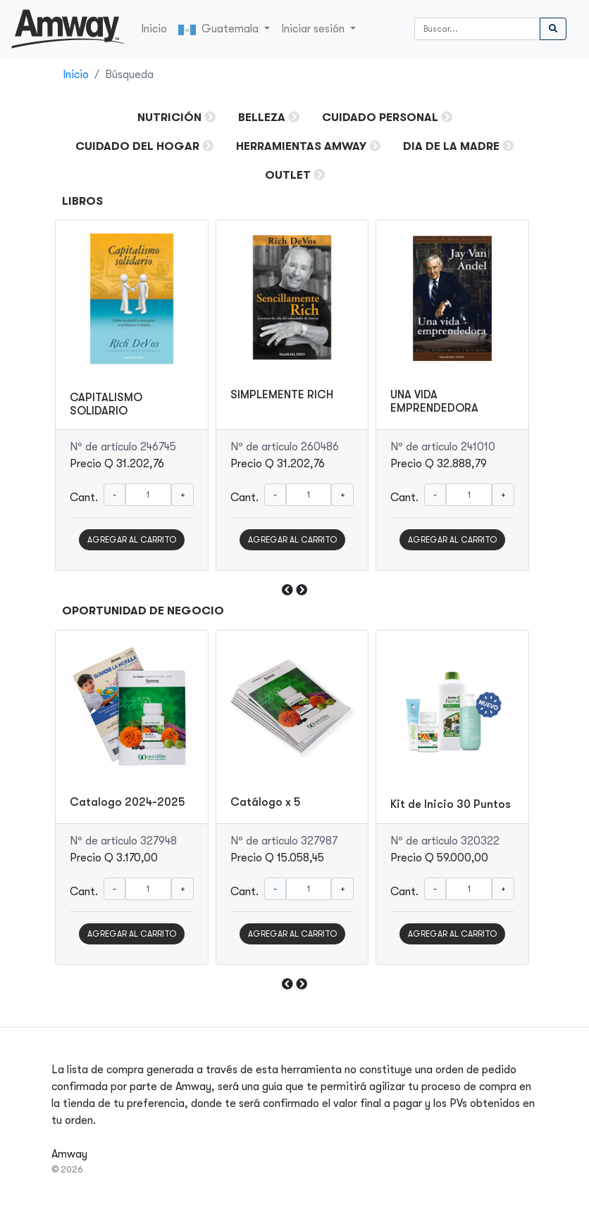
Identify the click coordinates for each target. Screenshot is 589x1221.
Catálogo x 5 (265, 802)
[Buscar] (477, 29)
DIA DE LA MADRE (451, 146)
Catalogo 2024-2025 (127, 802)
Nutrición (169, 117)
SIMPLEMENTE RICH (281, 394)
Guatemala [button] (219, 29)
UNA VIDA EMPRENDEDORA (434, 401)
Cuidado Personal (380, 117)
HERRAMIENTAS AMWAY (301, 146)
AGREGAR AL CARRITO (131, 540)
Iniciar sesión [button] (314, 29)
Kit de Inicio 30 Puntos (450, 804)
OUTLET (288, 175)
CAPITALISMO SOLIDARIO (106, 404)
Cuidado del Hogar (137, 146)
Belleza (261, 117)
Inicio (154, 29)
